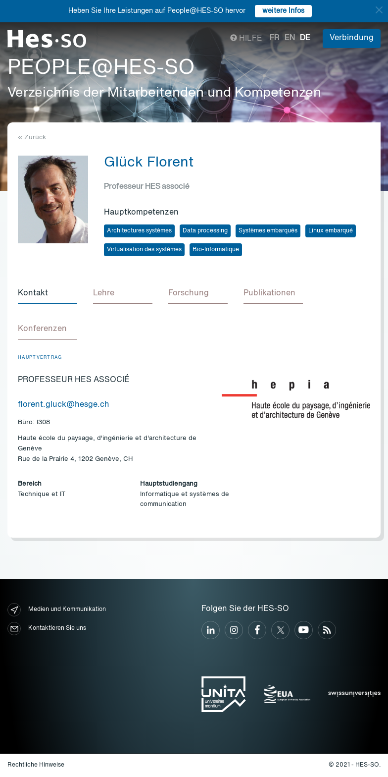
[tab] (47, 293)
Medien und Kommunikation (56, 609)
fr (275, 38)
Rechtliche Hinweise (35, 765)
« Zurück (32, 137)
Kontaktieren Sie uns (46, 628)
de (305, 38)
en (290, 38)
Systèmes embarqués (268, 231)
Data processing (205, 231)
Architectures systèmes (139, 231)
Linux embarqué (330, 231)
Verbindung (352, 38)
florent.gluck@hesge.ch (63, 405)
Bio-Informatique (216, 250)
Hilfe (246, 39)
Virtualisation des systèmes (144, 250)
